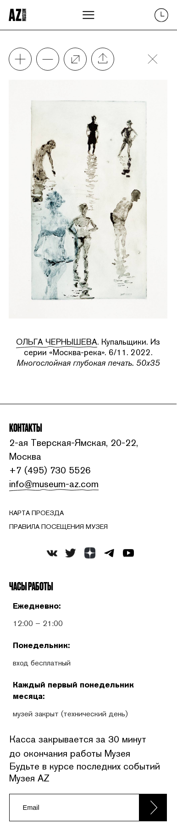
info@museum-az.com (52, 484)
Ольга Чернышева (57, 341)
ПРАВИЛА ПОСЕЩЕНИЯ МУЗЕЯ (58, 526)
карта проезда (36, 513)
